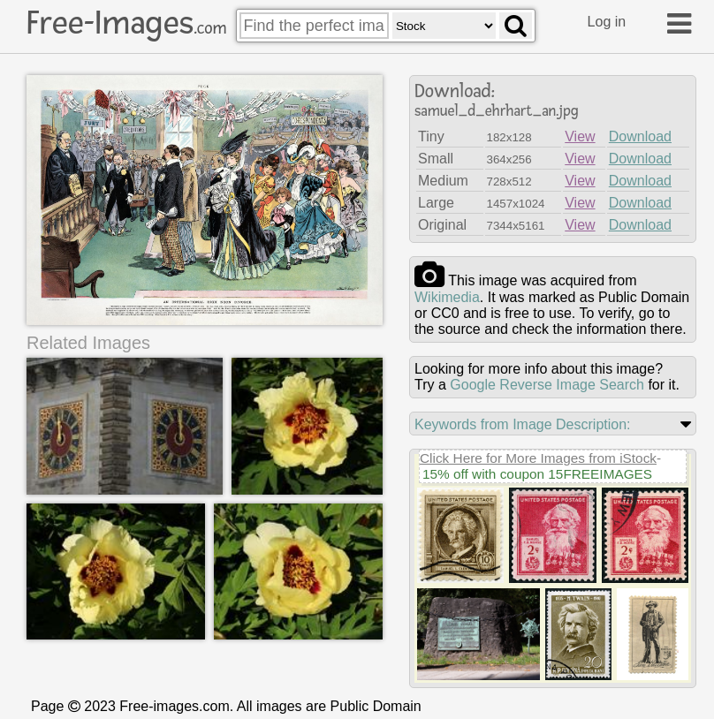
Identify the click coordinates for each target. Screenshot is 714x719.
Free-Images (126, 23)
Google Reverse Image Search (547, 384)
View (580, 136)
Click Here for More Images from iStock (538, 457)
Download (640, 136)
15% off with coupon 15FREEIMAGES (537, 473)
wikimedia (447, 297)
